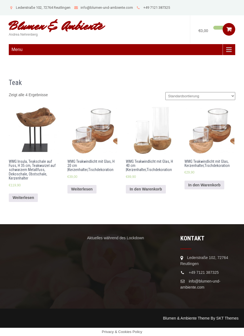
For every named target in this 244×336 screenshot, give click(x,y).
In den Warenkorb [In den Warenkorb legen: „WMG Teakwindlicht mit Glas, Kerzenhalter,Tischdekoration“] (204, 185)
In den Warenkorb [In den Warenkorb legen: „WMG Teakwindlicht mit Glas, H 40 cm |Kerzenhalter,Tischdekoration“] (146, 189)
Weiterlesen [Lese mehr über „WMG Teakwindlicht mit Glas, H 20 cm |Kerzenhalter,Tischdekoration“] (82, 189)
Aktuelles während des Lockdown (115, 238)
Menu (17, 49)
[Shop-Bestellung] (200, 96)
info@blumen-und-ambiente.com (103, 7)
